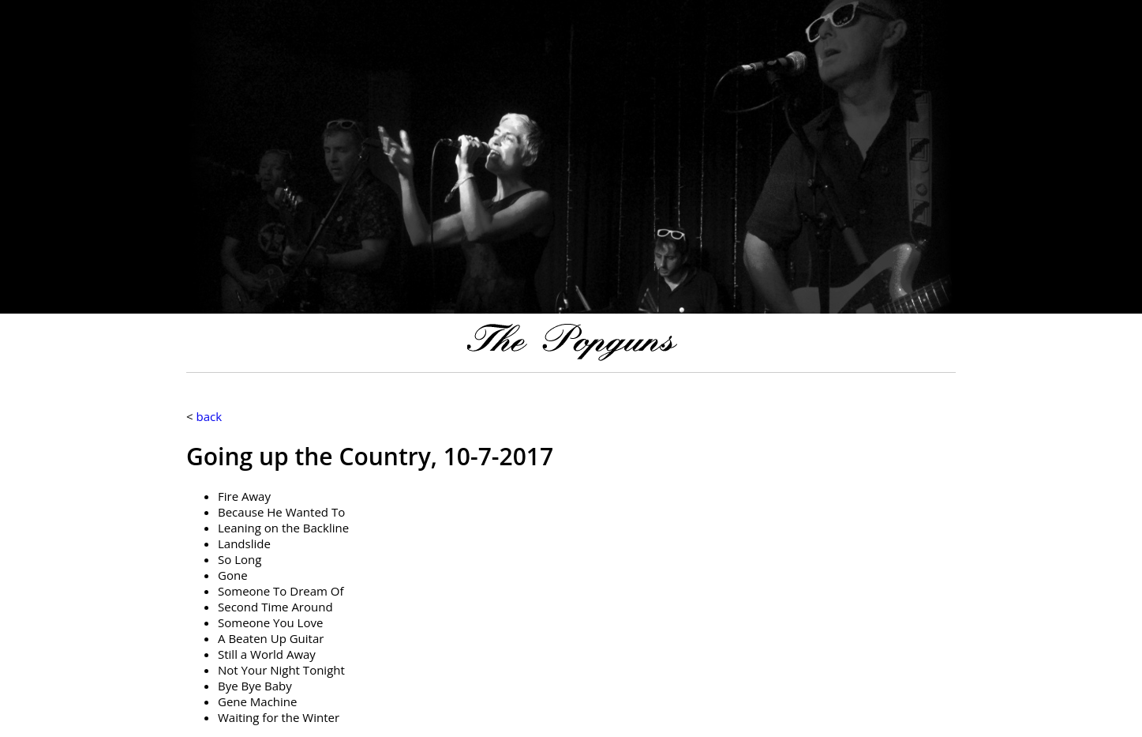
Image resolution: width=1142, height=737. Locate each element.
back (209, 416)
